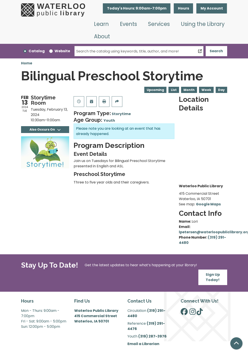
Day (221, 90)
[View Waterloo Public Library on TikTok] (200, 313)
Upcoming (155, 90)
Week (206, 90)
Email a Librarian (143, 343)
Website (62, 51)
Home (26, 63)
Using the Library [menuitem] (203, 24)
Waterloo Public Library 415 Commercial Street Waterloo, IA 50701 (96, 316)
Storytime (121, 113)
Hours (183, 8)
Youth (109, 120)
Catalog (37, 51)
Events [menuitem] (128, 24)
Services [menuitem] (159, 24)
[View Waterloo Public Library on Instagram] (192, 313)
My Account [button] (212, 8)
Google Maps (208, 204)
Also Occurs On (45, 129)
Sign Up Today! (213, 277)
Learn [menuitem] (101, 24)
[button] (136, 8)
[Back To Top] (236, 343)
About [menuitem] (102, 36)
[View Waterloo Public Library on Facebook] (184, 313)
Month (189, 90)
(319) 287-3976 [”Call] (152, 336)
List (174, 90)
